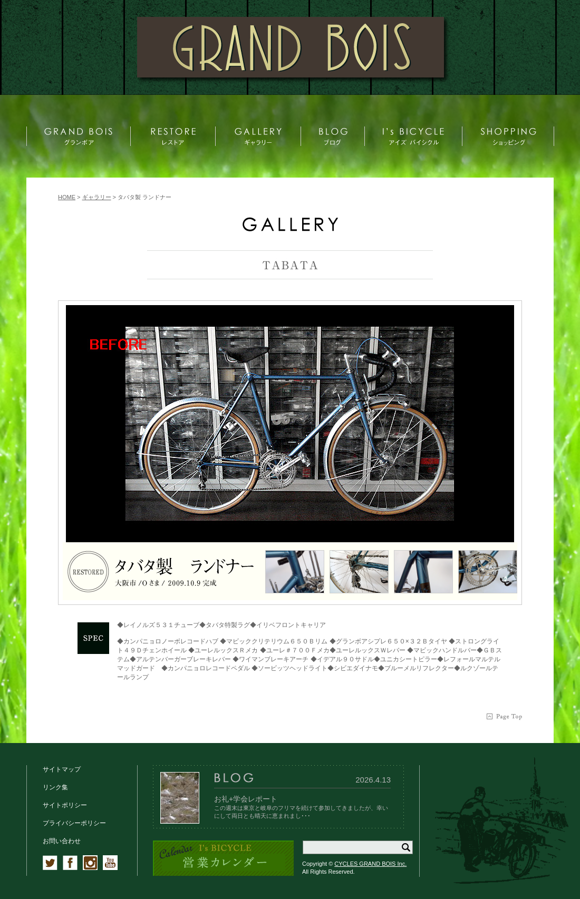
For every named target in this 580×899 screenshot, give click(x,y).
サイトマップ (62, 769)
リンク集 (55, 787)
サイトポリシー (65, 805)
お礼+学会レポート (245, 799)
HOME (66, 197)
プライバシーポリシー (74, 823)
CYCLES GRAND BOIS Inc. (370, 864)
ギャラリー (96, 197)
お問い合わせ (62, 841)
